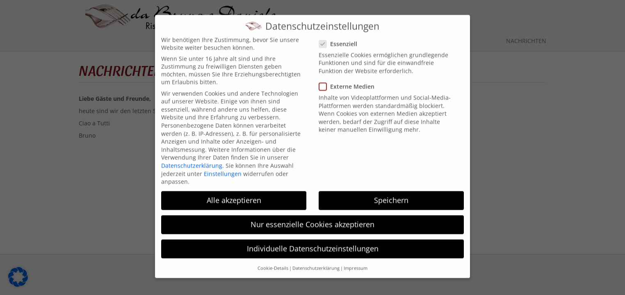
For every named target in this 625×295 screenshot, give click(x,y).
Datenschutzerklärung (191, 160)
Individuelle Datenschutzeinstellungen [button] (313, 243)
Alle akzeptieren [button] (234, 195)
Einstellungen (223, 168)
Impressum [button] (355, 263)
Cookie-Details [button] (273, 263)
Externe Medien (349, 81)
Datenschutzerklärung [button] (316, 263)
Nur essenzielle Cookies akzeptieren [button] (312, 219)
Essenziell (341, 38)
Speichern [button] (391, 195)
